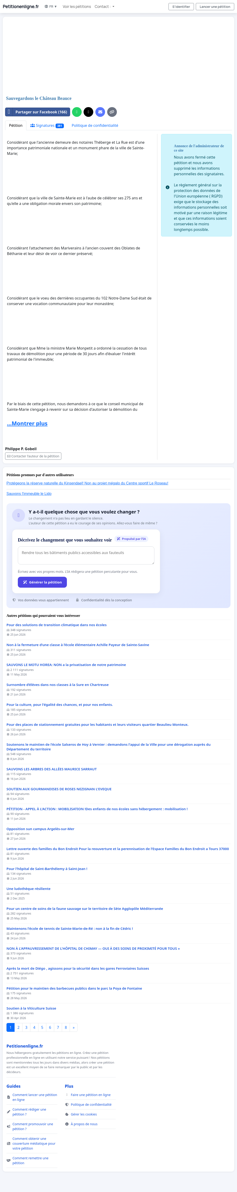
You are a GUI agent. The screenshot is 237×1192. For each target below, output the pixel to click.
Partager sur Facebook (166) (36, 112)
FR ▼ (50, 6)
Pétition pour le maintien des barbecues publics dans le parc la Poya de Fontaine (74, 988)
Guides (13, 1086)
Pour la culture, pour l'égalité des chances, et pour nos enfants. (59, 704)
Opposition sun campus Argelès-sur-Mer (40, 829)
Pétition (15, 125)
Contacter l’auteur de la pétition (33, 456)
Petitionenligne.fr (21, 6)
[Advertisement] (118, 56)
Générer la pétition (42, 582)
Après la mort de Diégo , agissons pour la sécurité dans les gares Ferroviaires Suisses (77, 968)
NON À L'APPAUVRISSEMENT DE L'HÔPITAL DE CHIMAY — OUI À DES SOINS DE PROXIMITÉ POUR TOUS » (93, 948)
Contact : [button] (103, 6)
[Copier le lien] (112, 112)
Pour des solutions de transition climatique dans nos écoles (56, 625)
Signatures (47, 125)
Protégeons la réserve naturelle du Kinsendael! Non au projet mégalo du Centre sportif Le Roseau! (87, 483)
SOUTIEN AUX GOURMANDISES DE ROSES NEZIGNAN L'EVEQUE (59, 789)
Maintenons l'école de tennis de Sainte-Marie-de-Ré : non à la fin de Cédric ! (69, 928)
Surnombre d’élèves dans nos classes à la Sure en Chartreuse (57, 684)
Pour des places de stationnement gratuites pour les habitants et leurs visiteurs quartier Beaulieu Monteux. (97, 724)
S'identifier (181, 6)
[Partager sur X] (88, 112)
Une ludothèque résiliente (28, 888)
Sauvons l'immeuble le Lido (28, 494)
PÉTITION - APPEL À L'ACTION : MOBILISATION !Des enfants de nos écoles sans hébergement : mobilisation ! (97, 809)
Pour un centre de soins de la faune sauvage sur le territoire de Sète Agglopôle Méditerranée (84, 908)
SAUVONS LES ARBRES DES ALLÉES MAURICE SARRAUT (51, 769)
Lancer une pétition (215, 6)
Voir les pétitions (77, 6)
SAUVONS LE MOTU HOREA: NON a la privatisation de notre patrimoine (66, 665)
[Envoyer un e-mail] (100, 112)
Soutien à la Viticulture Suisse (31, 1008)
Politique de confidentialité (95, 125)
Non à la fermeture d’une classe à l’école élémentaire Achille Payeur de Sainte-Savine (77, 645)
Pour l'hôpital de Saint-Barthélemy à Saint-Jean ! (46, 869)
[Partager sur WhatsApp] (77, 112)
